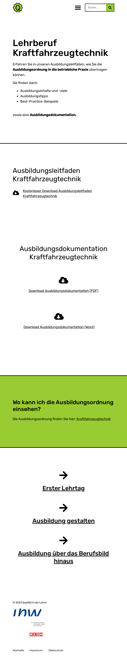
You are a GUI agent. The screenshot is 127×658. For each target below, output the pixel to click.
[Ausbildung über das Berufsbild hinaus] (63, 540)
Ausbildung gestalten (63, 520)
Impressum (36, 650)
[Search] (110, 7)
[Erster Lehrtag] (63, 475)
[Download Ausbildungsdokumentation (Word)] (59, 316)
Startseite (18, 650)
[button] (78, 8)
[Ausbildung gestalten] (63, 508)
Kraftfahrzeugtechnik (94, 419)
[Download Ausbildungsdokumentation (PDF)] (63, 280)
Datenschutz (56, 650)
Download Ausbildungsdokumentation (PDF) (63, 291)
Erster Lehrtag (63, 488)
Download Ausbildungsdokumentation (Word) (59, 327)
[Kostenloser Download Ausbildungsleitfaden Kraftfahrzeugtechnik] (16, 193)
